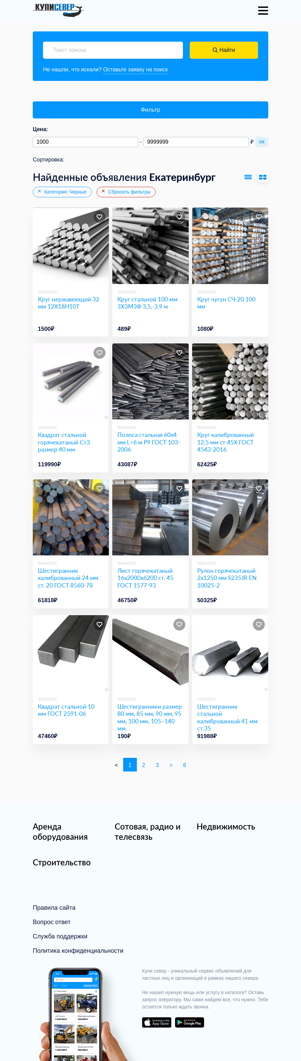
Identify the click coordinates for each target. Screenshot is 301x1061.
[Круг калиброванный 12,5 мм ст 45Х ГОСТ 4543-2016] (230, 381)
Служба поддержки (60, 936)
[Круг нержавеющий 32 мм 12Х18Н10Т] (71, 246)
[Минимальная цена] (85, 142)
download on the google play (189, 1022)
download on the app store (156, 1022)
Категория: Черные (62, 191)
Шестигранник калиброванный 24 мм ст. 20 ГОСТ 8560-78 (68, 578)
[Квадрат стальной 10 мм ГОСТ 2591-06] (71, 653)
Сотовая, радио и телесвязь (148, 831)
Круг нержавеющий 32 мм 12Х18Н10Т (68, 303)
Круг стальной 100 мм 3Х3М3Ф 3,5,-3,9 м (147, 303)
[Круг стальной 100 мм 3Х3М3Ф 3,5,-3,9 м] (150, 246)
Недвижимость (226, 826)
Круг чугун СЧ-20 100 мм (226, 303)
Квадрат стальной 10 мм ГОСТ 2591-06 (66, 710)
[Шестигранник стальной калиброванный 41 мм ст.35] (230, 653)
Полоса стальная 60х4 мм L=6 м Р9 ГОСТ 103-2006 (148, 442)
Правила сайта (54, 907)
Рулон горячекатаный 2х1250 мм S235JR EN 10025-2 (227, 578)
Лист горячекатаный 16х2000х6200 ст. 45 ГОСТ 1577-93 (145, 578)
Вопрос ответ (52, 922)
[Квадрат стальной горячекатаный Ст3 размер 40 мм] (71, 381)
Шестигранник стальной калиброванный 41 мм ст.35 (227, 717)
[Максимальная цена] (196, 142)
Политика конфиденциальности (78, 950)
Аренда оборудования (60, 831)
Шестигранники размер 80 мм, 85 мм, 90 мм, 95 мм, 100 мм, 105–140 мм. (149, 717)
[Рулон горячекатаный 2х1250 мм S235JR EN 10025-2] (230, 517)
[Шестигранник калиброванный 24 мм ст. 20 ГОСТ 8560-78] (71, 517)
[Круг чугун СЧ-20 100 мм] (230, 246)
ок (261, 141)
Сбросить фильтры (125, 191)
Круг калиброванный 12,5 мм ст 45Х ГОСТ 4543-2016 (225, 442)
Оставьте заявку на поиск (135, 69)
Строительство (62, 862)
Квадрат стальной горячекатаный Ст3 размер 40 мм (64, 442)
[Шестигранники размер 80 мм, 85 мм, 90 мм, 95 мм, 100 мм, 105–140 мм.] (150, 653)
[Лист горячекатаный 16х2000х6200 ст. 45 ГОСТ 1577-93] (150, 517)
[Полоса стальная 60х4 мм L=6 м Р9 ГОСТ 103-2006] (150, 381)
